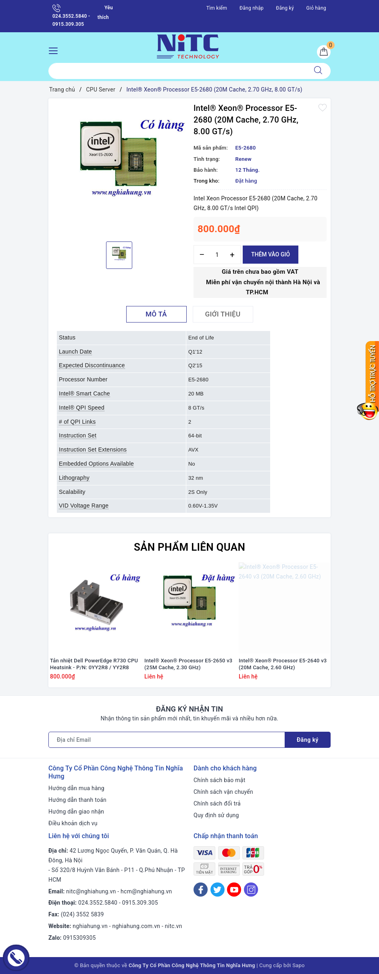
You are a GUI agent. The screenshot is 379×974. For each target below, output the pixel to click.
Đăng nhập (251, 8)
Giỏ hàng (316, 8)
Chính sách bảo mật (219, 780)
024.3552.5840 (97, 902)
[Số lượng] (217, 255)
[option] (118, 168)
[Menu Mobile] (55, 49)
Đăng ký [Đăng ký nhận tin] (308, 740)
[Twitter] (217, 889)
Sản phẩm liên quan (189, 547)
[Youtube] (234, 889)
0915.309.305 (140, 902)
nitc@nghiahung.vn (91, 891)
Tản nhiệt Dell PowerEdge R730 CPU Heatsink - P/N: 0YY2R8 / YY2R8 (94, 664)
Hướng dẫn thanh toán (77, 800)
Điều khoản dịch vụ (73, 823)
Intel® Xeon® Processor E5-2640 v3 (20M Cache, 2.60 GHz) (283, 664)
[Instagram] (251, 889)
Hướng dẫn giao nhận (76, 811)
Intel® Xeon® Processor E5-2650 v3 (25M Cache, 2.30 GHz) (188, 664)
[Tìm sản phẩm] (177, 71)
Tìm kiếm (216, 8)
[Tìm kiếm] (318, 71)
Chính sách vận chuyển (223, 792)
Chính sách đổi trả (217, 803)
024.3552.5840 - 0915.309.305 (71, 15)
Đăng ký (285, 8)
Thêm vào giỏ (270, 254)
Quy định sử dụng (216, 815)
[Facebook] (201, 889)
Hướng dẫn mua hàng (76, 788)
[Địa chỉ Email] (166, 740)
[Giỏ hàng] (324, 52)
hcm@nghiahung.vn (146, 891)
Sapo (298, 965)
